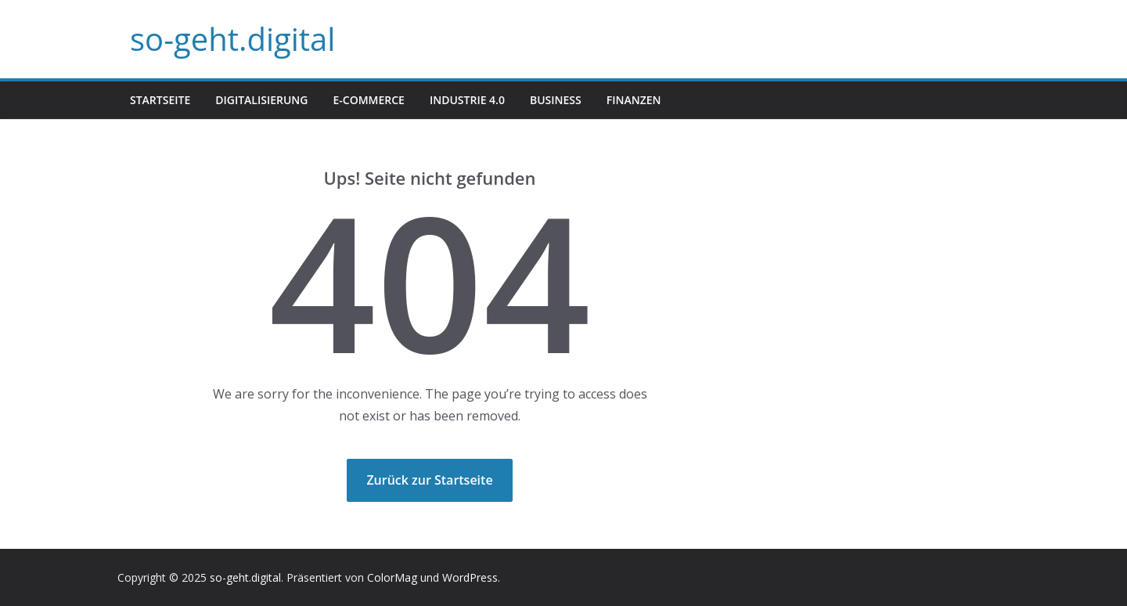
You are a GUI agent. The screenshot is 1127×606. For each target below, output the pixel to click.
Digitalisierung (261, 99)
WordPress (470, 577)
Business (556, 99)
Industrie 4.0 (467, 99)
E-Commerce (368, 99)
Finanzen (634, 99)
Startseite (160, 99)
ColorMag (392, 577)
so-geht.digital (232, 38)
